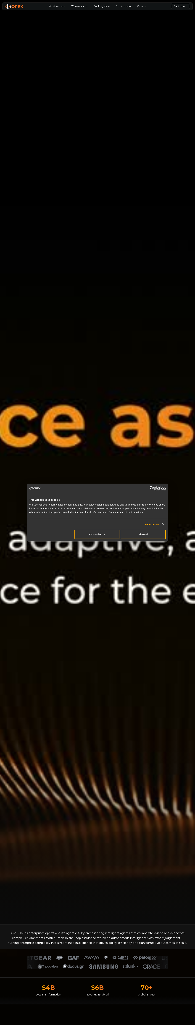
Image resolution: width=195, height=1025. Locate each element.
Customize (97, 534)
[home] (14, 6)
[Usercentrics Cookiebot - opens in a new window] (152, 488)
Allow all (143, 534)
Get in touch (180, 6)
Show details (152, 524)
